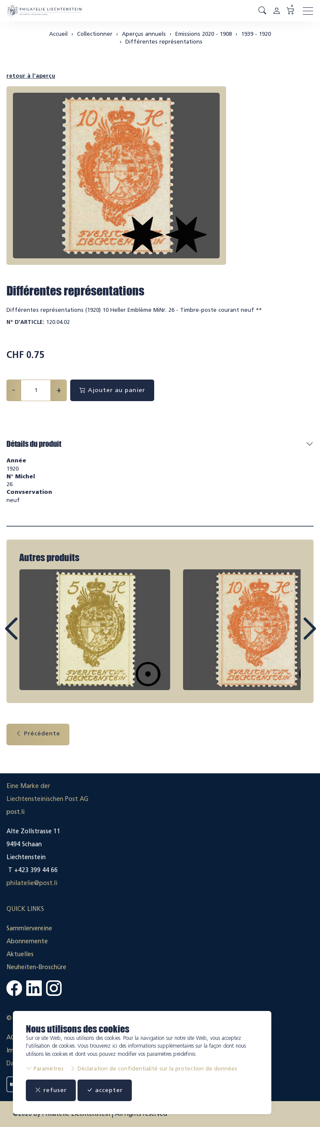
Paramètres (45, 1068)
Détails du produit (33, 444)
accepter (105, 1090)
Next (289, 637)
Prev (30, 637)
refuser (51, 1090)
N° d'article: (25, 322)
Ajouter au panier (112, 390)
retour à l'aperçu (30, 75)
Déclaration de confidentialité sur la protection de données (153, 1068)
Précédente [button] (38, 733)
